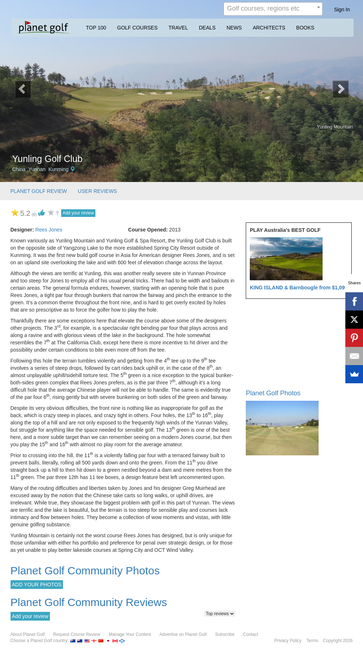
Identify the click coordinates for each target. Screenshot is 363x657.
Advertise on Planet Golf (182, 634)
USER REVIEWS (97, 191)
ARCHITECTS (269, 28)
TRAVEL (178, 28)
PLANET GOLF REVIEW (39, 191)
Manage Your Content (130, 634)
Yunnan (37, 169)
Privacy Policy (287, 640)
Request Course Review (76, 634)
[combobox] (273, 9)
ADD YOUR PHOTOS (37, 584)
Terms (312, 640)
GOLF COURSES (137, 28)
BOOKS (305, 28)
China (19, 169)
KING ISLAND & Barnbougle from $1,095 (298, 287)
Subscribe (224, 634)
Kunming (58, 169)
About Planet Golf (28, 634)
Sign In (342, 9)
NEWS (234, 28)
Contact (250, 634)
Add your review (78, 212)
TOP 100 (96, 28)
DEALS (207, 28)
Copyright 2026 (337, 640)
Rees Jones (48, 230)
